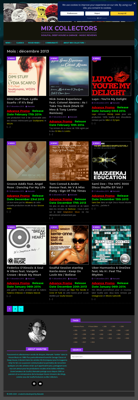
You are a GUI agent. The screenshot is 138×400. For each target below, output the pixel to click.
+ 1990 (121, 326)
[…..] (8, 126)
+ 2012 (101, 338)
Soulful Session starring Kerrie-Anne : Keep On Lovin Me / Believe (66, 271)
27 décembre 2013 (16, 106)
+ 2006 (127, 334)
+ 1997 (127, 330)
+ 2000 (92, 334)
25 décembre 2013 (101, 103)
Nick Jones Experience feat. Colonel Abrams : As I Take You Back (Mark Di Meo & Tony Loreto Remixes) (68, 106)
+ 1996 (118, 330)
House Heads (33, 43)
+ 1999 (84, 334)
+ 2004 (118, 334)
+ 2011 (92, 338)
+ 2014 (118, 338)
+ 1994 (101, 330)
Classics (20, 43)
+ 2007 (75, 338)
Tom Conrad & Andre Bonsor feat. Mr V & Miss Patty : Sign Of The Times (67, 187)
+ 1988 (104, 326)
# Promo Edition (93, 326)
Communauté (51, 43)
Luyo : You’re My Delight (109, 99)
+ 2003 (110, 334)
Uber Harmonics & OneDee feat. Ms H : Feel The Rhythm (111, 271)
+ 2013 (110, 338)
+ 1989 (113, 326)
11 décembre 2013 (101, 191)
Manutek (31, 106)
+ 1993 (92, 330)
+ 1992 (84, 330)
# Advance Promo (78, 326)
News (8, 43)
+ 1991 (75, 330)
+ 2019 (92, 342)
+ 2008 (84, 338)
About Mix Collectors (74, 43)
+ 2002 (101, 334)
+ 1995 (110, 330)
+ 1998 (75, 334)
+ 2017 (84, 342)
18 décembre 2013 (16, 191)
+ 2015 (127, 338)
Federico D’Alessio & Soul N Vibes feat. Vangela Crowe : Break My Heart (25, 271)
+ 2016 (75, 342)
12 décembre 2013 (58, 194)
